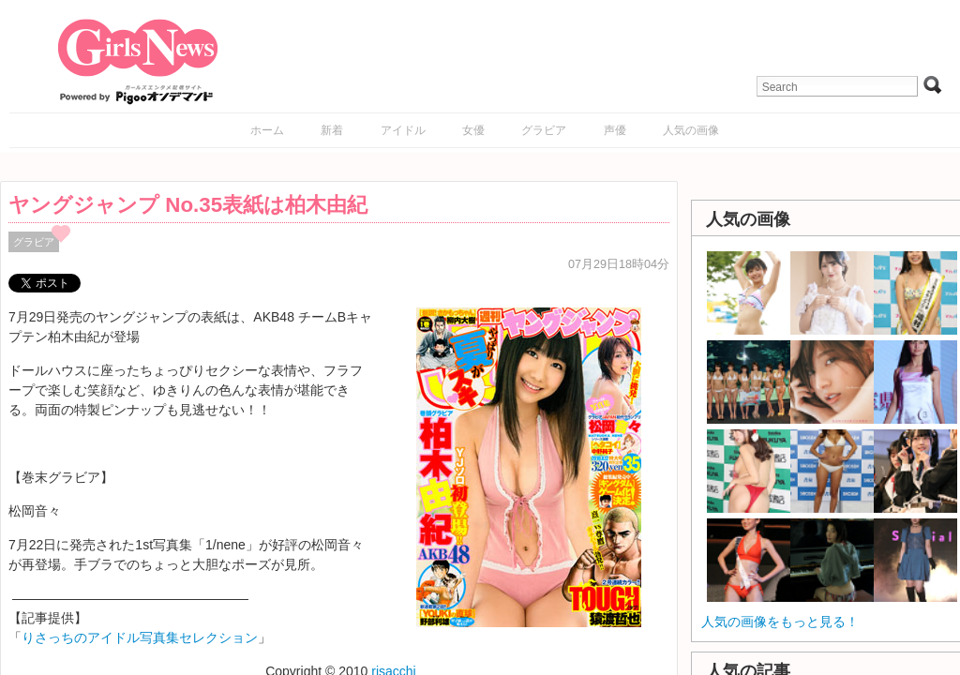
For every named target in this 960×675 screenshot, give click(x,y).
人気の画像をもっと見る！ (780, 621)
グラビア (543, 130)
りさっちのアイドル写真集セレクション (140, 637)
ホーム (267, 130)
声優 (615, 130)
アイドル (403, 130)
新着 (332, 130)
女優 (473, 130)
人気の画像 (691, 130)
